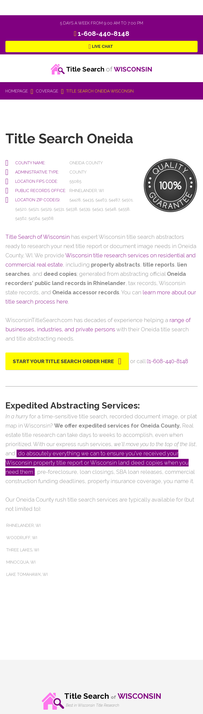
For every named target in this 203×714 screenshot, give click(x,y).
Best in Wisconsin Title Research (92, 705)
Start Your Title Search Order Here (63, 361)
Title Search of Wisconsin (37, 237)
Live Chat (102, 46)
